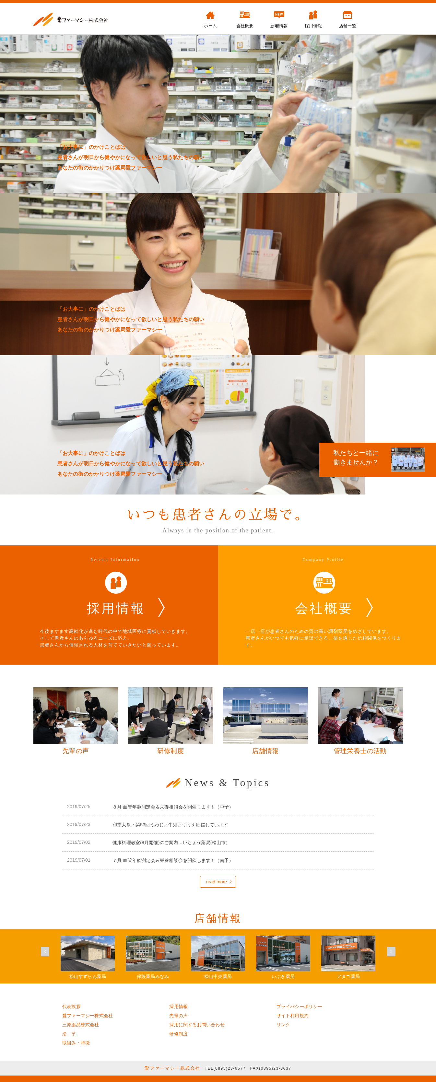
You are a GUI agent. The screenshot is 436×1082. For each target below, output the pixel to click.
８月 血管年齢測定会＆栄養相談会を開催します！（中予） (172, 806)
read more (216, 881)
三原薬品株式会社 (80, 1024)
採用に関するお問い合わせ (196, 1024)
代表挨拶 (71, 1006)
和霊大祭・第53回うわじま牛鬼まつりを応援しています (170, 824)
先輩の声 (178, 1015)
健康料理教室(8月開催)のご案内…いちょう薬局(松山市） (171, 842)
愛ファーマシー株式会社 (87, 1015)
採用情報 (178, 1006)
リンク (283, 1024)
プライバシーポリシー (300, 1006)
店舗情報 (218, 918)
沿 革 (69, 1033)
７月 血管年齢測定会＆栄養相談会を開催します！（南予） (172, 860)
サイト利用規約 (293, 1015)
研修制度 (178, 1033)
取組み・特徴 (76, 1042)
